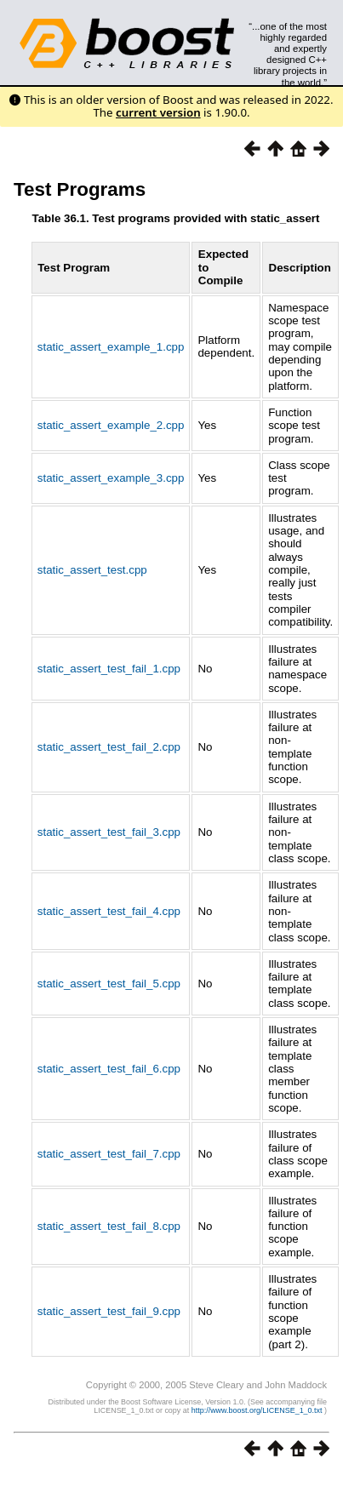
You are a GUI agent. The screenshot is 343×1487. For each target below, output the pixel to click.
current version (158, 112)
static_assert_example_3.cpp (111, 478)
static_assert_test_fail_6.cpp (108, 1068)
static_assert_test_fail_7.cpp (108, 1153)
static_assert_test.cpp (92, 569)
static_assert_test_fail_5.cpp (108, 983)
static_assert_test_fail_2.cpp (108, 747)
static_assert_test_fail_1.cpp (108, 668)
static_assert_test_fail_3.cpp (108, 832)
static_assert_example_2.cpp (111, 425)
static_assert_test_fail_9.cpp (108, 1311)
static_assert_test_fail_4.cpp (108, 911)
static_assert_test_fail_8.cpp (108, 1226)
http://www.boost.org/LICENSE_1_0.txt (258, 1410)
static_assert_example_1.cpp (111, 346)
